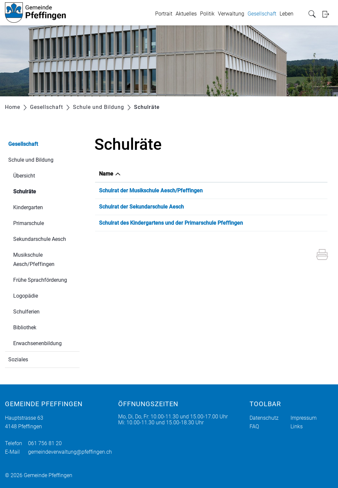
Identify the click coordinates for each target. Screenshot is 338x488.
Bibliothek (24, 327)
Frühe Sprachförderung (40, 280)
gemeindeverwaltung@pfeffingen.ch (70, 452)
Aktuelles (186, 14)
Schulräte (40, 191)
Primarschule (28, 223)
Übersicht (24, 176)
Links (296, 426)
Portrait (163, 14)
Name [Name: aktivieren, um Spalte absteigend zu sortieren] (106, 174)
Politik (207, 14)
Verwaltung (231, 14)
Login (327, 14)
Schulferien (26, 312)
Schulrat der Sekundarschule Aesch (141, 207)
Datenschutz (264, 418)
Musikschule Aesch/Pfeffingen (33, 259)
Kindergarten (28, 207)
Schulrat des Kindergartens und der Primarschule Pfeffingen (171, 223)
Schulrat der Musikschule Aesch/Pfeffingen (151, 190)
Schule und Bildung (30, 160)
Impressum (303, 418)
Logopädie (25, 296)
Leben (286, 14)
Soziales (18, 359)
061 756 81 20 (45, 443)
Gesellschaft (262, 14)
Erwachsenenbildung (37, 343)
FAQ (254, 426)
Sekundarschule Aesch (39, 239)
